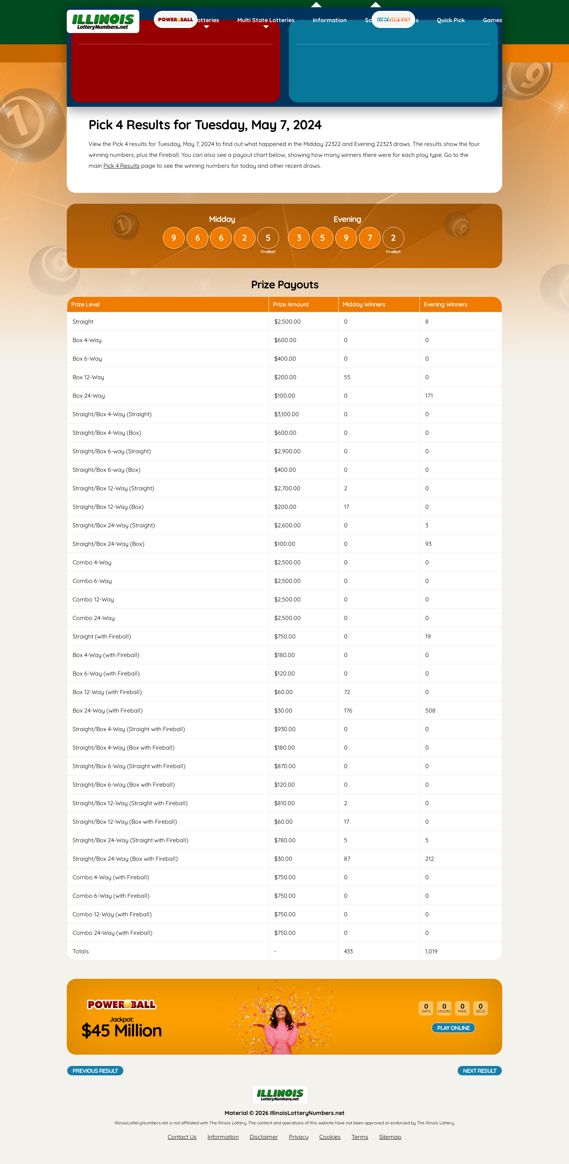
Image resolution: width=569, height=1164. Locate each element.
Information (330, 20)
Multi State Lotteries (266, 20)
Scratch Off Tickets (392, 20)
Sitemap (390, 1136)
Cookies (330, 1136)
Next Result (479, 1070)
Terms (360, 1136)
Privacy (298, 1136)
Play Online (453, 1027)
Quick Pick (451, 20)
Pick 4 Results (121, 165)
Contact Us (182, 1136)
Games (492, 20)
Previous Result (95, 1070)
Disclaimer (264, 1136)
